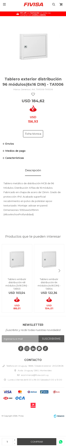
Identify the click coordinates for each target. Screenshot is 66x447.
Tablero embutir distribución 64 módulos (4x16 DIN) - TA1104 (49, 284)
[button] (59, 271)
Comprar (37, 441)
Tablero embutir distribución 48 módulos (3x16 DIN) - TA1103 (16, 284)
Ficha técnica (33, 133)
